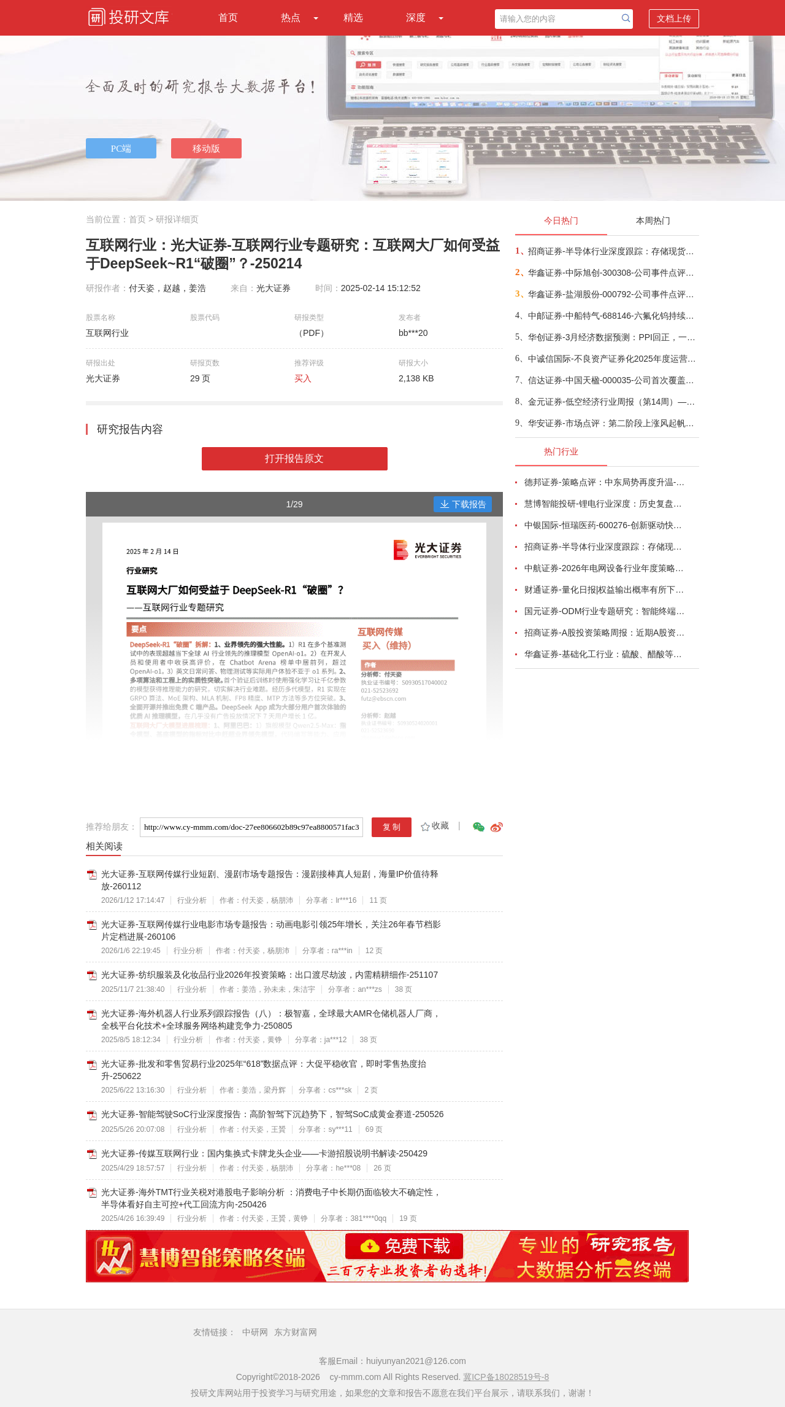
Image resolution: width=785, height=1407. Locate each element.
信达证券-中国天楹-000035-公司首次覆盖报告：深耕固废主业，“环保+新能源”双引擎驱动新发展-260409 (613, 380)
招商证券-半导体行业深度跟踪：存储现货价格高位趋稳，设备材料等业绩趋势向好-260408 (613, 251)
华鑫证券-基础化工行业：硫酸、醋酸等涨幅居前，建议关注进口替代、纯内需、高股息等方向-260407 (604, 654)
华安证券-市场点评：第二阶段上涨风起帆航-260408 (613, 423)
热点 (291, 17)
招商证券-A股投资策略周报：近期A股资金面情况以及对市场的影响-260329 (604, 632)
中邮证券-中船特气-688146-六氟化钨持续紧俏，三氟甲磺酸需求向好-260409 (613, 316)
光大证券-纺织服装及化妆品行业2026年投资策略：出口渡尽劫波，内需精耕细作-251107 (269, 975)
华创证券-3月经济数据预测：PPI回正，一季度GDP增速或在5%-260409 (613, 337)
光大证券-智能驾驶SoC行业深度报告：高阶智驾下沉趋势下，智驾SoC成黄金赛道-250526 (272, 1114)
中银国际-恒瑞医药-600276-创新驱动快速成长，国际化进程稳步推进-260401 (604, 525)
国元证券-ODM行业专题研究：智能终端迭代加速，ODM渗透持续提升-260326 (604, 611)
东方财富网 (295, 1332)
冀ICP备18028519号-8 (506, 1377)
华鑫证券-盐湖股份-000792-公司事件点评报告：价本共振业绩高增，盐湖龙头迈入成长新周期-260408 (613, 294)
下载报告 (463, 504)
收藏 (434, 825)
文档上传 (674, 18)
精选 (353, 17)
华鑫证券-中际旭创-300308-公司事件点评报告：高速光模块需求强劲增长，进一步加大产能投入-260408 (613, 273)
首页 (228, 17)
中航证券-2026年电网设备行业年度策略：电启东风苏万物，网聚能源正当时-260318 (604, 568)
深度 (416, 17)
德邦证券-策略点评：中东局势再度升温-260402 (604, 482)
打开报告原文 (294, 458)
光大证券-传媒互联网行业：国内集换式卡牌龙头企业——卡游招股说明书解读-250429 (264, 1153)
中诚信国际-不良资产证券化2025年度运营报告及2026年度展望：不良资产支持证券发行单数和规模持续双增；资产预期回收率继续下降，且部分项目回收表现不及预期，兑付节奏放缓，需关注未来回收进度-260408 (613, 359)
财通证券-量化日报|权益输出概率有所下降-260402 (604, 589)
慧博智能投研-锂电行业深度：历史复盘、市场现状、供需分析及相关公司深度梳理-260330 (604, 504)
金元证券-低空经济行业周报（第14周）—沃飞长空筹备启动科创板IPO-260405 (613, 402)
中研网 (255, 1332)
